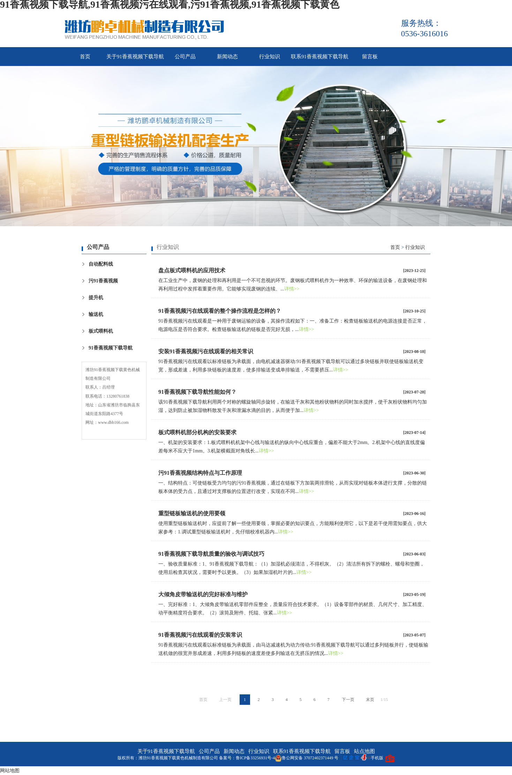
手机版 (377, 757)
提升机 (96, 297)
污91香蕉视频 (103, 280)
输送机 (96, 314)
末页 (370, 699)
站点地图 (364, 751)
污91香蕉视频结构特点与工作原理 (200, 473)
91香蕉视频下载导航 (111, 347)
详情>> (292, 288)
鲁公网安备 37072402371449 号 (306, 757)
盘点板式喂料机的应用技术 (191, 270)
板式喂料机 (101, 331)
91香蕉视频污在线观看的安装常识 (200, 635)
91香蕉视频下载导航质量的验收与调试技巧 (211, 554)
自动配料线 (101, 264)
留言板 (370, 56)
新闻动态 (227, 56)
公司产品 (185, 56)
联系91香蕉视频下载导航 (319, 56)
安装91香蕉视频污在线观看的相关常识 (205, 351)
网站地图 (10, 770)
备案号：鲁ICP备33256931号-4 (247, 757)
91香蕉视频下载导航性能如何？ (197, 392)
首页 (85, 56)
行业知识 (269, 56)
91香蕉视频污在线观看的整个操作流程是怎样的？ (219, 311)
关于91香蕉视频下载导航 (135, 56)
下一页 (348, 699)
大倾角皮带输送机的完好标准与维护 (203, 594)
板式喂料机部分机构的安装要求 (197, 432)
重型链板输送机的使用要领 (191, 513)
